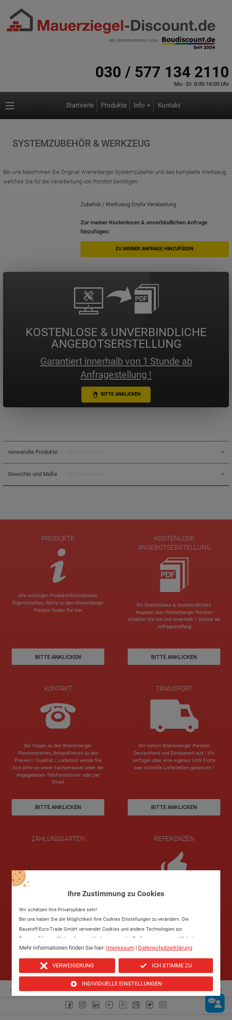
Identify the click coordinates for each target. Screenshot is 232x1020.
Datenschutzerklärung (165, 947)
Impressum (120, 947)
